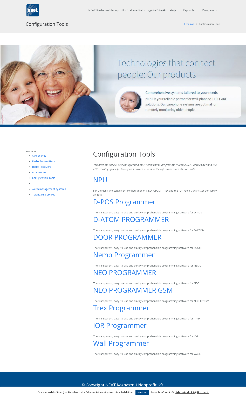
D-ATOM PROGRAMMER (131, 225)
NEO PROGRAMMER (124, 278)
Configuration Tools (43, 183)
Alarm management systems (49, 194)
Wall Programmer (121, 348)
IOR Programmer (120, 331)
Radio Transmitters (43, 166)
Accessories (39, 177)
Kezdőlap (189, 29)
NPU (100, 185)
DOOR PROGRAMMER (127, 242)
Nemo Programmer (124, 260)
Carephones (39, 161)
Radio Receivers (41, 172)
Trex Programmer (121, 313)
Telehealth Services (43, 200)
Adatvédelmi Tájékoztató (192, 392)
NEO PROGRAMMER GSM (133, 295)
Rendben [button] (142, 392)
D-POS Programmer (124, 207)
